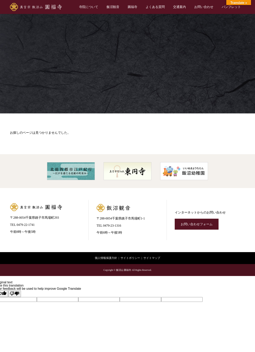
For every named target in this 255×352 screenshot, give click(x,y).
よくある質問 (155, 7)
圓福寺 (132, 7)
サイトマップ (151, 257)
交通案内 (179, 7)
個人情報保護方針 (106, 257)
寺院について (88, 7)
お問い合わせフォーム (197, 224)
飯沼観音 (113, 7)
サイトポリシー (130, 257)
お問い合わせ (203, 7)
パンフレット (231, 7)
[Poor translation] (14, 293)
